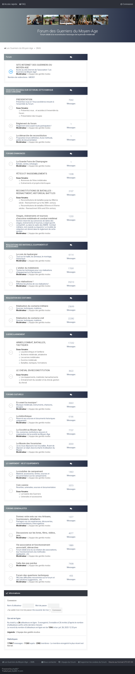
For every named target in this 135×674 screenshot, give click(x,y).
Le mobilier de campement (29, 471)
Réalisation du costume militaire (32, 306)
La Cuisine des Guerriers (30, 494)
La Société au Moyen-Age (29, 429)
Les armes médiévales (29, 357)
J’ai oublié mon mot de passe (19, 610)
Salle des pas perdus (26, 563)
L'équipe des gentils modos (39, 74)
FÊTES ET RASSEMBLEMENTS (31, 173)
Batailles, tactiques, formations (33, 363)
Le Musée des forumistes (28, 443)
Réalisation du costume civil (30, 318)
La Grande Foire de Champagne (31, 161)
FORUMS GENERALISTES (16, 508)
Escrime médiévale (28, 360)
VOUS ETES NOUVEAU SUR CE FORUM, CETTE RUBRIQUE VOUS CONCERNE (29, 91)
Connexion (11, 600)
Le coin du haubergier (27, 254)
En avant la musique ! (26, 402)
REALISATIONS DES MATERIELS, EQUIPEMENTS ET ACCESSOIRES (27, 246)
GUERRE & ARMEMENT (15, 334)
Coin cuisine (22, 485)
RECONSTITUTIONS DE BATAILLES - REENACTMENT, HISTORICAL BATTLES (35, 192)
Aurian (10, 646)
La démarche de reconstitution (31, 135)
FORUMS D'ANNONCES (15, 153)
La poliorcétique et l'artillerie (31, 352)
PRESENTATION (24, 99)
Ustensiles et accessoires (30, 497)
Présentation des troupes (30, 116)
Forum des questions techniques (32, 575)
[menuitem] (22, 4)
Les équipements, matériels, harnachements (38, 377)
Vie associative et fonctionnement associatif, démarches (33, 546)
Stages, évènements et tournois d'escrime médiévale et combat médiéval (36, 217)
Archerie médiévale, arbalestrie (33, 355)
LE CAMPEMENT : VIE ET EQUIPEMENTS (22, 463)
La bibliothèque (24, 416)
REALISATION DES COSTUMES (18, 298)
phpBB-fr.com (17, 671)
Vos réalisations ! (24, 281)
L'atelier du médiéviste (27, 268)
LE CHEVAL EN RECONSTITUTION (33, 370)
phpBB (15, 669)
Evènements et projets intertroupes (34, 183)
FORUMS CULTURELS (14, 394)
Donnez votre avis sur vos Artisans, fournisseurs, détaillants (33, 517)
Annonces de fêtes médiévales (33, 180)
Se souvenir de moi (42, 610)
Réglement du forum (26, 123)
